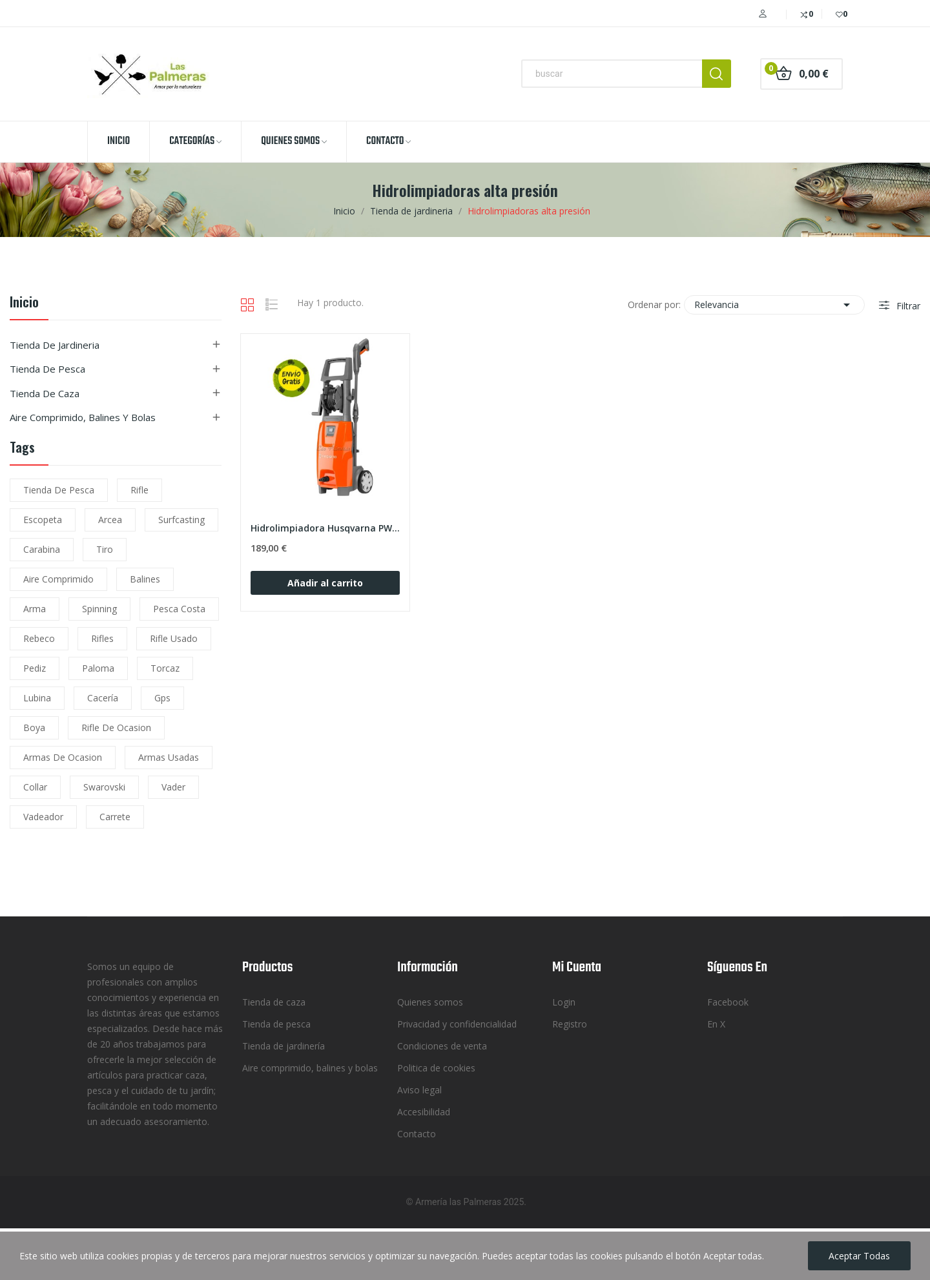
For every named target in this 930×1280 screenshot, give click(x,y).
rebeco (39, 638)
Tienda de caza (44, 393)
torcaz (165, 668)
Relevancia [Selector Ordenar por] (774, 305)
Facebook (728, 1002)
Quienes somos (430, 1002)
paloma (98, 668)
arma (34, 609)
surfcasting (181, 519)
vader (173, 787)
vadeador (43, 816)
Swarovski (104, 787)
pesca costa (179, 609)
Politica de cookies (436, 1068)
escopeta (42, 519)
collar (35, 787)
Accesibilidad (423, 1112)
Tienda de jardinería (283, 1046)
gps (162, 698)
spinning (99, 609)
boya (34, 727)
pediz (34, 668)
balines (145, 579)
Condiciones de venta (442, 1046)
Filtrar (907, 306)
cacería (102, 698)
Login (563, 1002)
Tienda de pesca (47, 368)
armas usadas (168, 757)
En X (716, 1024)
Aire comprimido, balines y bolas (83, 417)
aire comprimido (58, 579)
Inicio (24, 303)
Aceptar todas (859, 1256)
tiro (104, 549)
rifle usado (174, 638)
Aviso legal (419, 1090)
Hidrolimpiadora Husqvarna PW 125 (325, 528)
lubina (37, 698)
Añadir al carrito (325, 583)
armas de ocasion (62, 757)
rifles (102, 638)
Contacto (416, 1134)
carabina (41, 549)
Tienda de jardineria (54, 344)
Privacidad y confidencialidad (457, 1024)
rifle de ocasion (116, 727)
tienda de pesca (58, 490)
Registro (569, 1024)
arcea (110, 519)
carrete (114, 816)
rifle (139, 490)
